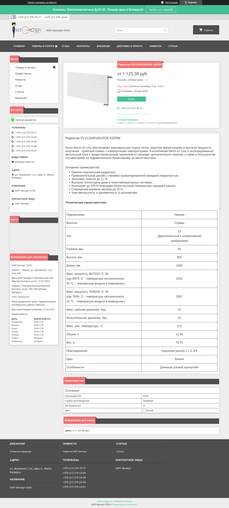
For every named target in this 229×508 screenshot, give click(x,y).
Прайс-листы (23, 73)
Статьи (173, 46)
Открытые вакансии (20, 451)
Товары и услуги (43, 46)
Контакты (83, 46)
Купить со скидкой (161, 9)
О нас (66, 46)
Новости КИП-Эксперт (75, 451)
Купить (131, 99)
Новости (155, 46)
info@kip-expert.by (25, 161)
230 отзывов (171, 2)
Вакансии (103, 46)
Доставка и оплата (129, 46)
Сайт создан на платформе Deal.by (114, 501)
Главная (19, 46)
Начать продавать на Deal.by (42, 2)
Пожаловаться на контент (125, 504)
